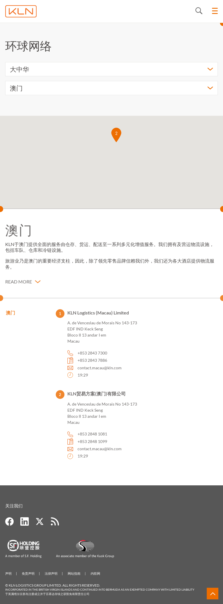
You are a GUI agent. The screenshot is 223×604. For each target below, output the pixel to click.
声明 (8, 573)
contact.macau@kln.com (100, 371)
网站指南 (74, 573)
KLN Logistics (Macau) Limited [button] (98, 316)
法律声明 (51, 573)
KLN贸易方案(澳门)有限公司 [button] (96, 398)
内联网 (95, 573)
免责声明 (28, 573)
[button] (116, 135)
